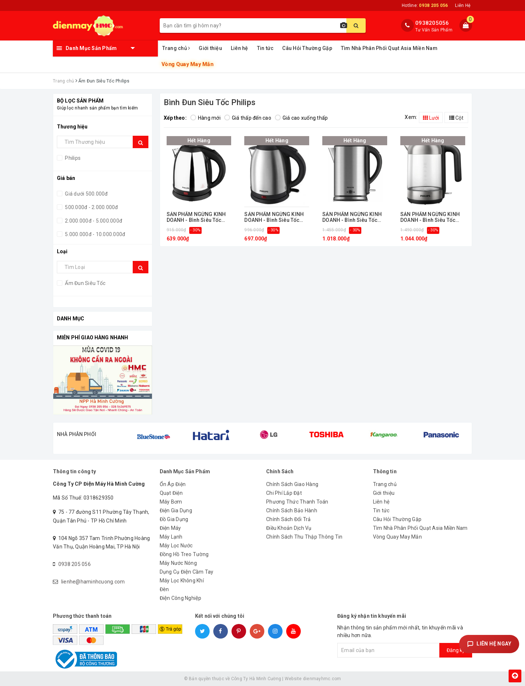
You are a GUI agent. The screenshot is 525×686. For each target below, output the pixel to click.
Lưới (431, 118)
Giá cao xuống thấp (301, 118)
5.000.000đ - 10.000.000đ (94, 234)
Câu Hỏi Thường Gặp (307, 48)
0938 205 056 (74, 564)
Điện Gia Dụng (176, 510)
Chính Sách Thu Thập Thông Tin (304, 537)
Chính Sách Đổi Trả (288, 519)
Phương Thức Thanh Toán (297, 502)
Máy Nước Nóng (178, 563)
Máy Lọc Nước (176, 545)
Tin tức (265, 48)
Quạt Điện (171, 493)
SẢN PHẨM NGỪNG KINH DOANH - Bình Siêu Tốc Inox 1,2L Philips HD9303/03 (196, 217)
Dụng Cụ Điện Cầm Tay (187, 572)
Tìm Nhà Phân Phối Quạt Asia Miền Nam (389, 48)
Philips (72, 158)
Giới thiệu (210, 48)
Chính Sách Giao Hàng (292, 484)
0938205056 (432, 23)
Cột (456, 118)
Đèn (164, 589)
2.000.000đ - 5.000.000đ (93, 221)
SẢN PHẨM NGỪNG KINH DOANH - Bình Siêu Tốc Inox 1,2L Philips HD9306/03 (274, 217)
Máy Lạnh (171, 537)
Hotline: (425, 5)
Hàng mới (205, 118)
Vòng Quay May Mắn (187, 64)
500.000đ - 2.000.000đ (91, 207)
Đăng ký (456, 650)
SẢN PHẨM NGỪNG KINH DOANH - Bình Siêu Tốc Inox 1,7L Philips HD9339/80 (430, 217)
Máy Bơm (171, 502)
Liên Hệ (462, 5)
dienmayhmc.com (322, 678)
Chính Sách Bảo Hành (291, 510)
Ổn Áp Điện (173, 484)
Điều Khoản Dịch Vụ (289, 528)
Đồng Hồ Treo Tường (184, 554)
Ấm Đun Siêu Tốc (84, 283)
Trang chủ (176, 48)
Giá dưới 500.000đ (86, 194)
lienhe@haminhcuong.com (93, 582)
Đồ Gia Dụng (174, 519)
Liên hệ (239, 48)
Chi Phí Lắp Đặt (284, 493)
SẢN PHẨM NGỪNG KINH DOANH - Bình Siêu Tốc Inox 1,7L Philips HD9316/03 (352, 217)
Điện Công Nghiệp (181, 598)
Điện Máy (170, 528)
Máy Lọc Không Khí (182, 580)
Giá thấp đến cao (247, 118)
